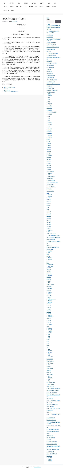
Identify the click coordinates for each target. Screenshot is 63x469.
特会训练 (50, 331)
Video (48, 263)
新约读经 (49, 366)
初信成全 (50, 194)
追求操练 (49, 226)
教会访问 (50, 292)
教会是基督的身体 (51, 418)
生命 (48, 116)
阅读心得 (50, 457)
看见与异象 (49, 324)
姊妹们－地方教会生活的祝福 (53, 237)
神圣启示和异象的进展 (52, 444)
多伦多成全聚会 (50, 67)
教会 (50, 3)
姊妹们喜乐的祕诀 (51, 239)
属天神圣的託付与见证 (52, 80)
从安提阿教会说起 (51, 82)
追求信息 (49, 169)
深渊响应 (49, 114)
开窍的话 (49, 320)
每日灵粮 (49, 279)
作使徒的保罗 (50, 37)
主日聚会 (48, 6)
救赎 (48, 343)
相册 (49, 336)
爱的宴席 (50, 328)
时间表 (49, 293)
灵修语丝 (49, 281)
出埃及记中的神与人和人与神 (53, 388)
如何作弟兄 (49, 71)
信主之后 (49, 267)
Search (48, 19)
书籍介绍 (50, 300)
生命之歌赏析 (50, 359)
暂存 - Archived (51, 299)
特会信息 (49, 165)
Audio (48, 261)
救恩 (48, 341)
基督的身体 (49, 288)
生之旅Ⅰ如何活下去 (51, 187)
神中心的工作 (50, 435)
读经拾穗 (49, 133)
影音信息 (12, 6)
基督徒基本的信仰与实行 (52, 182)
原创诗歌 (50, 196)
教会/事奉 (31, 6)
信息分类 (43, 3)
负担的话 (49, 135)
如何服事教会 (50, 73)
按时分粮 (27, 3)
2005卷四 (49, 145)
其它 (48, 209)
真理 (48, 118)
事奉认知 (49, 199)
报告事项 (50, 230)
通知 (49, 379)
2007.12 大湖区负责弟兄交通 (53, 25)
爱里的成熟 (6, 88)
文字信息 (49, 163)
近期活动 (49, 297)
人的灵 (48, 339)
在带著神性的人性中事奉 (52, 53)
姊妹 (21, 6)
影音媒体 (50, 259)
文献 (48, 254)
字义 (48, 101)
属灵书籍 (5, 6)
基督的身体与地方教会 (52, 63)
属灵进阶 (49, 272)
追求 (49, 376)
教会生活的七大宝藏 (51, 420)
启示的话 (49, 318)
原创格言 (49, 277)
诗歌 (25, 6)
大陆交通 (49, 69)
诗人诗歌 (49, 129)
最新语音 (49, 312)
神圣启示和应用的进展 (52, 442)
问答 (56, 3)
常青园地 (50, 257)
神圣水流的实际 (50, 88)
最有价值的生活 (7, 90)
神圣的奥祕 (49, 189)
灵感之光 (49, 322)
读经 (20, 3)
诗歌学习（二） (50, 363)
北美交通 (49, 51)
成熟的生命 (49, 274)
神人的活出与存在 (51, 437)
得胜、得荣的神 (50, 406)
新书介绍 (49, 303)
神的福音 (49, 440)
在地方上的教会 (50, 284)
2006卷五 (49, 147)
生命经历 (49, 218)
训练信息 (13, 87)
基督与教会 (49, 286)
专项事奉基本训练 (51, 75)
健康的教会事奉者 (51, 49)
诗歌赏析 (49, 131)
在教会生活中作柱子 (51, 55)
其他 (48, 207)
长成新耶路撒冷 (50, 452)
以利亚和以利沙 (50, 384)
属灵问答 (49, 104)
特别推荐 (9, 87)
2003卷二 (49, 141)
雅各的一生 (49, 456)
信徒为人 (49, 203)
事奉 (49, 24)
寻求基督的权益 (50, 77)
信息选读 (49, 95)
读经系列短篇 (50, 374)
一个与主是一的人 (51, 382)
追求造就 (50, 377)
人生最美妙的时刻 (51, 176)
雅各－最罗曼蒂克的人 (52, 454)
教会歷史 (49, 106)
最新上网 (49, 305)
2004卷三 (49, 143)
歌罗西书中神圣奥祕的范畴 (53, 429)
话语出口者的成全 (51, 92)
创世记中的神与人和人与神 (53, 390)
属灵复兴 (49, 269)
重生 (48, 193)
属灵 (49, 252)
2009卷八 (49, 154)
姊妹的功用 (49, 245)
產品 (49, 334)
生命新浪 (50, 333)
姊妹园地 (50, 251)
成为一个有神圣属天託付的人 (53, 84)
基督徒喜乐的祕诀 (51, 180)
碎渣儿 (48, 433)
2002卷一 (49, 139)
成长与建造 (35, 3)
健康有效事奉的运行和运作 (53, 47)
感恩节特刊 (50, 264)
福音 (6, 3)
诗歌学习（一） (50, 361)
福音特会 (41, 6)
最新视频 (49, 310)
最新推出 (50, 302)
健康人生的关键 (50, 386)
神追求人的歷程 (50, 191)
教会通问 (49, 108)
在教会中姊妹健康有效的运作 (53, 235)
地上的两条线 (50, 398)
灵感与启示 (13, 3)
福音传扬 (49, 222)
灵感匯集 (50, 460)
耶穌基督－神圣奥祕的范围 (53, 449)
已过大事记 (49, 295)
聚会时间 (50, 350)
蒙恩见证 (54, 6)
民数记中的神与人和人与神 (53, 431)
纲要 (49, 349)
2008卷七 (49, 152)
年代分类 (49, 161)
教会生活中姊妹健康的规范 (53, 247)
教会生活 (49, 212)
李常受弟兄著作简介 (52, 112)
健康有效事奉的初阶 (51, 43)
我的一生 (49, 412)
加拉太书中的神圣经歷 (52, 393)
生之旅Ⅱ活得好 (50, 184)
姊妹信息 (49, 157)
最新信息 (49, 308)
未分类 (49, 313)
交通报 (12, 10)
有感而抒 (49, 110)
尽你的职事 (49, 86)
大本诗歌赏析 (50, 357)
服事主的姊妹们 (50, 249)
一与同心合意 (50, 35)
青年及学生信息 (50, 171)
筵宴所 (48, 256)
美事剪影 (49, 122)
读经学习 (49, 372)
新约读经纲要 (50, 368)
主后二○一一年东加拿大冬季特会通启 (11, 91)
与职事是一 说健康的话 (52, 90)
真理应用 (49, 220)
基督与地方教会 (50, 65)
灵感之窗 (49, 137)
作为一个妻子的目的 (51, 233)
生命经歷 (49, 216)
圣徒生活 (49, 124)
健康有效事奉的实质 (51, 45)
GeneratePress (37, 467)
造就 (36, 6)
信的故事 (7, 10)
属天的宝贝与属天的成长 (52, 404)
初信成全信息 (50, 178)
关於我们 (50, 459)
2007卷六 (49, 149)
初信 (48, 97)
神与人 (48, 345)
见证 (48, 126)
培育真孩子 (49, 61)
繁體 (48, 18)
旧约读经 (49, 370)
